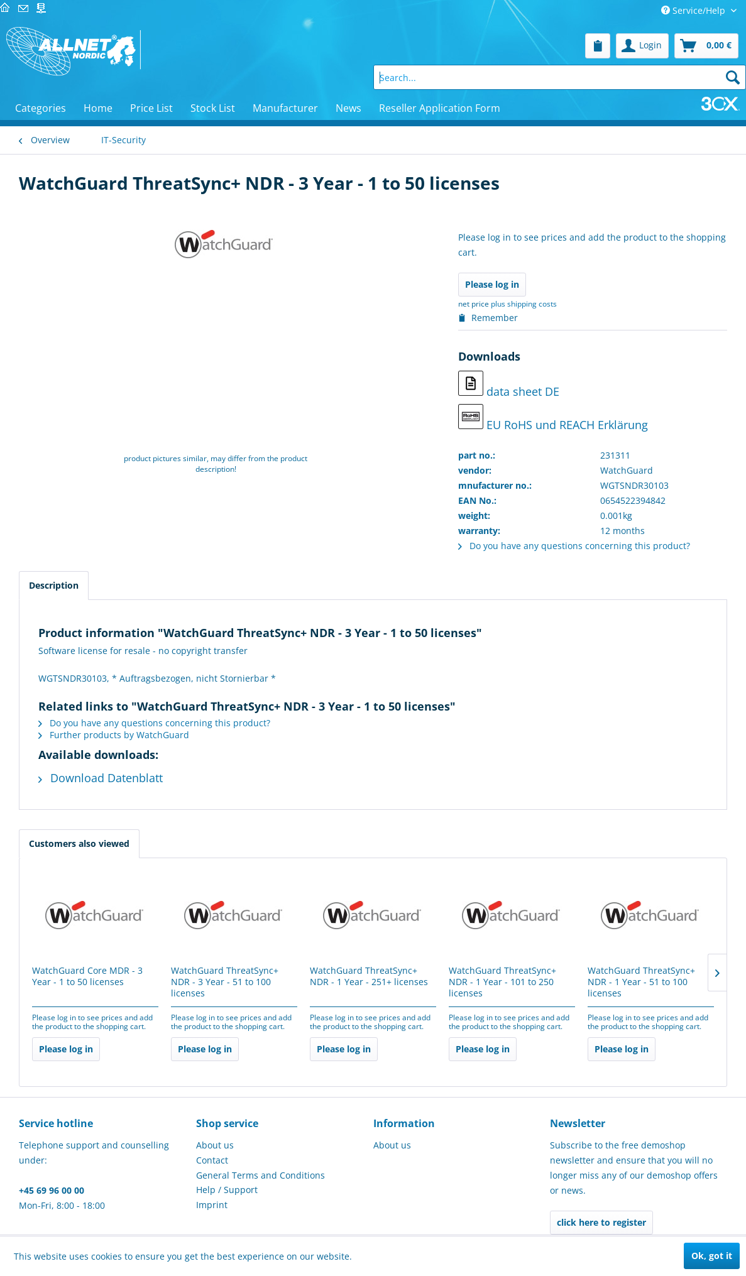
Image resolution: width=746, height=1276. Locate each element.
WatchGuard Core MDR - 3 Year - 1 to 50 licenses (87, 976)
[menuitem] (597, 45)
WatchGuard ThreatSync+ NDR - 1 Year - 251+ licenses (369, 976)
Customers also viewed (79, 843)
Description (54, 585)
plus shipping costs (524, 303)
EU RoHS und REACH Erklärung (553, 418)
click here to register (601, 1222)
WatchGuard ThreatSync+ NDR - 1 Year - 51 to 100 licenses (641, 982)
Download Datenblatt (100, 777)
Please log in (492, 284)
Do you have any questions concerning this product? (574, 546)
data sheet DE (508, 385)
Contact (212, 1160)
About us (215, 1145)
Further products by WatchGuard (113, 735)
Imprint (212, 1205)
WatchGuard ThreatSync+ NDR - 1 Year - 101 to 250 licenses (502, 982)
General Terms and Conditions (260, 1175)
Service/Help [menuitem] (694, 10)
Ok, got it (711, 1256)
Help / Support (227, 1190)
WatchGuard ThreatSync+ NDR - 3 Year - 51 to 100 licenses (224, 982)
